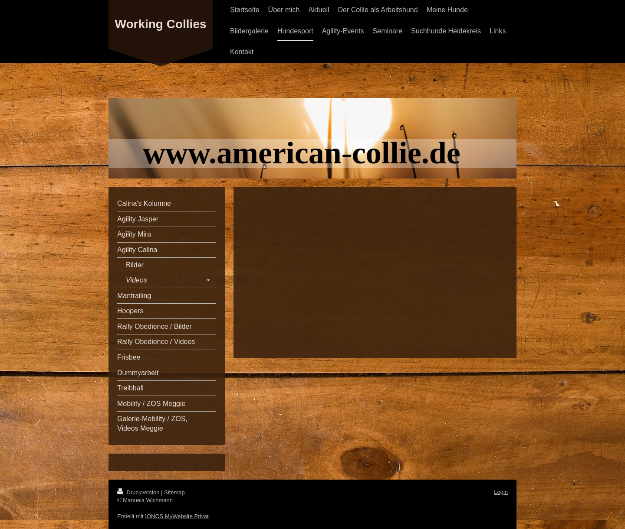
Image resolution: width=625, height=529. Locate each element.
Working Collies (160, 24)
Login (501, 492)
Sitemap (174, 492)
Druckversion (139, 492)
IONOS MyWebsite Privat (176, 516)
